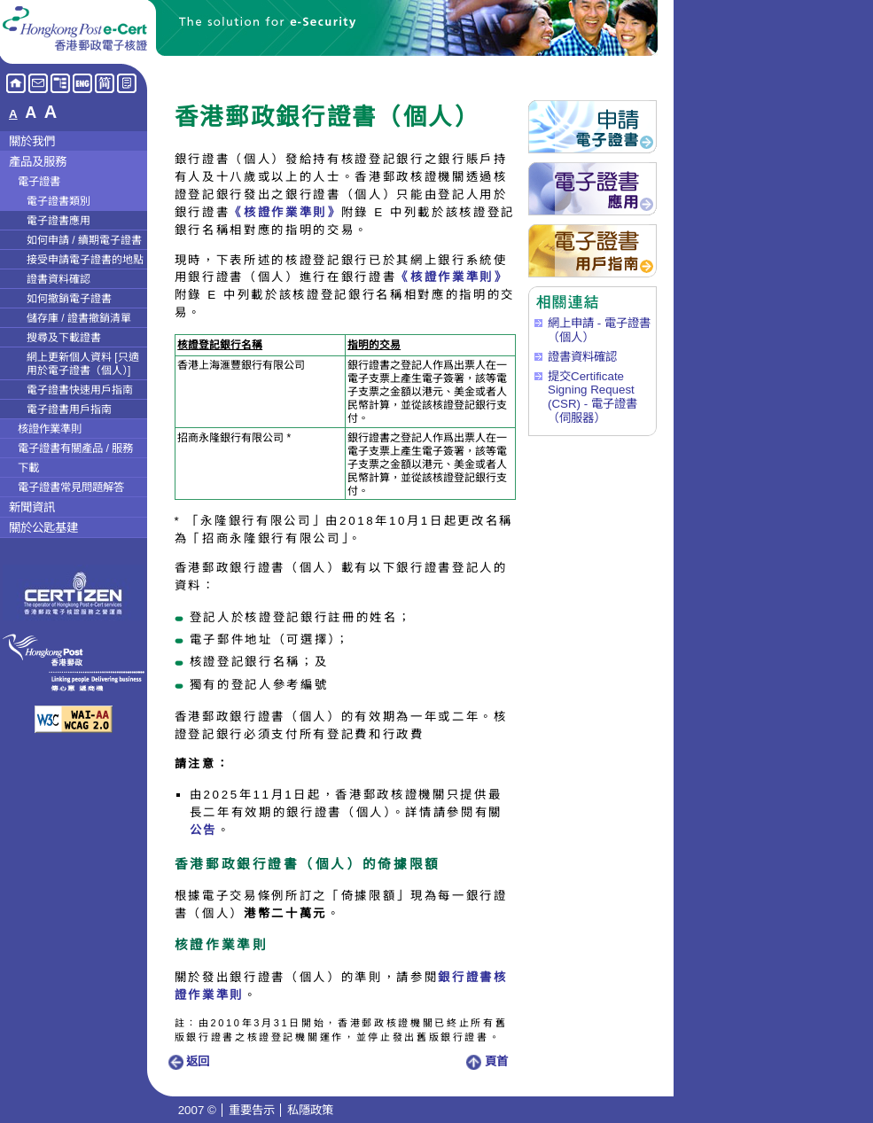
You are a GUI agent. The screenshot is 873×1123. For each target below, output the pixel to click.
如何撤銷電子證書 (69, 298)
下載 (28, 468)
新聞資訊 (32, 507)
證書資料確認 (58, 279)
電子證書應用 (58, 220)
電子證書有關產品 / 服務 (75, 448)
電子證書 (39, 181)
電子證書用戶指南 (69, 409)
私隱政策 (310, 1110)
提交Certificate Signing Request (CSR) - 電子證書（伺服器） (592, 397)
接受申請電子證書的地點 (85, 259)
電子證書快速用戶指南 (80, 390)
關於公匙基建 (43, 527)
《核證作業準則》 (285, 212)
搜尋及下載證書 (64, 337)
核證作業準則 (50, 429)
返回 (189, 1061)
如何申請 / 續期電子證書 (84, 240)
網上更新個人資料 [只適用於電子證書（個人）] (83, 364)
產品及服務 (37, 161)
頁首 (487, 1061)
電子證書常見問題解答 (71, 487)
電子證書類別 (58, 201)
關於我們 (32, 141)
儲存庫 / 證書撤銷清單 (79, 318)
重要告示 (252, 1110)
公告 (203, 830)
